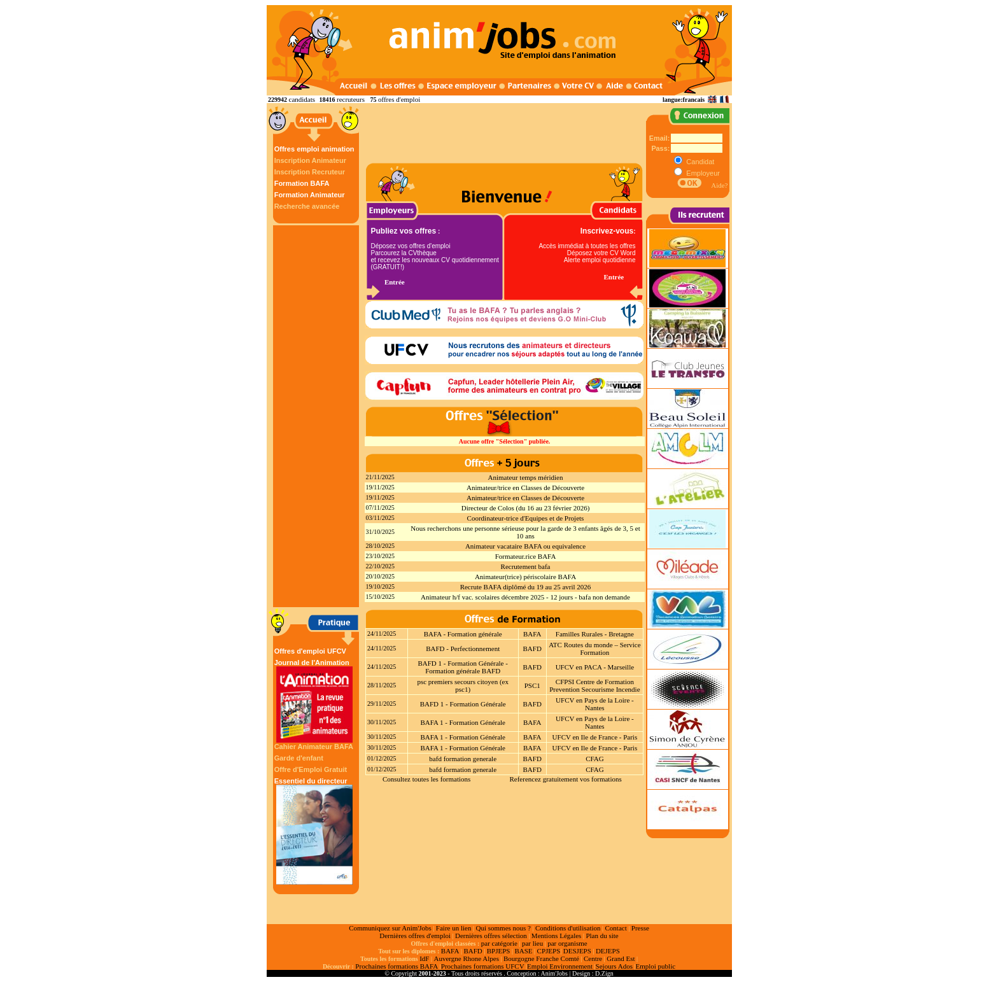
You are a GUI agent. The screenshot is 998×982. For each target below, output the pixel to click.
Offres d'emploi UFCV (310, 651)
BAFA (532, 634)
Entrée (394, 282)
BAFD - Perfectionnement (463, 648)
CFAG (595, 758)
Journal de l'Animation (314, 701)
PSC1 (532, 685)
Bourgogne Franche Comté (541, 958)
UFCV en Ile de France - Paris (595, 737)
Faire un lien (454, 928)
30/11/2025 (381, 722)
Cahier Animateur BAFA (313, 746)
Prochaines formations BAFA (396, 966)
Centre (593, 958)
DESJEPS (577, 951)
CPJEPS (549, 951)
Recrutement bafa (526, 566)
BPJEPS (498, 951)
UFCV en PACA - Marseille (595, 667)
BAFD (532, 648)
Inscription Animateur (310, 160)
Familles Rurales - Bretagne (595, 634)
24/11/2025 (381, 633)
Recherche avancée (307, 206)
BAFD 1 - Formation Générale (463, 704)
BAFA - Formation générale (463, 634)
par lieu (532, 943)
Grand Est (621, 958)
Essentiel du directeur (314, 831)
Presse (640, 928)
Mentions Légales (556, 935)
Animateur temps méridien (525, 477)
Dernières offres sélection (491, 935)
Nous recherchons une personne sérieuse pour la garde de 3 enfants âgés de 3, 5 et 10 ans (525, 532)
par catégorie (499, 943)
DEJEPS (608, 951)
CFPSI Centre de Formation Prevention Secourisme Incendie (594, 685)
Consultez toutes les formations (426, 779)
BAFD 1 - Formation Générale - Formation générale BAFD (462, 667)
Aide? (719, 185)
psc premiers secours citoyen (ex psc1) (463, 685)
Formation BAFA (302, 183)
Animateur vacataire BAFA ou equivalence (525, 546)
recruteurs (351, 99)
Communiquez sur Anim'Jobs (390, 928)
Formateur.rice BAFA (525, 556)
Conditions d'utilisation (568, 928)
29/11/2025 (381, 703)
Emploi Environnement (560, 966)
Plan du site (602, 935)
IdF (424, 958)
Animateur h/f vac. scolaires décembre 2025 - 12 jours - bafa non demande (525, 597)
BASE (523, 951)
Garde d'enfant (298, 758)
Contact (616, 928)
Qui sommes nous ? (502, 928)
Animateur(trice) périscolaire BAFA (525, 576)
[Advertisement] (317, 416)
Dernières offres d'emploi (415, 935)
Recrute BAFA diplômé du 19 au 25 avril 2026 (525, 587)
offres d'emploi (399, 99)
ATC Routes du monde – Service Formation (595, 648)
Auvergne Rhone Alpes (465, 958)
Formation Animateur (309, 195)
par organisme (567, 943)
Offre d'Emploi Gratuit (310, 769)
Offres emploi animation (314, 149)
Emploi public (655, 966)
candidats (302, 99)
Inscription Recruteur (309, 172)
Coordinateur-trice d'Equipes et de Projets (525, 518)
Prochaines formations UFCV (482, 966)
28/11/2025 (381, 685)
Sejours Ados (614, 966)
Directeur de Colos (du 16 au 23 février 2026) (525, 508)
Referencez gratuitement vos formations (565, 779)
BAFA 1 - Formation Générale (462, 722)
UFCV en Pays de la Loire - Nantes (595, 704)
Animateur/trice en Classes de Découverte (525, 487)
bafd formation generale (462, 758)
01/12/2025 (382, 758)
